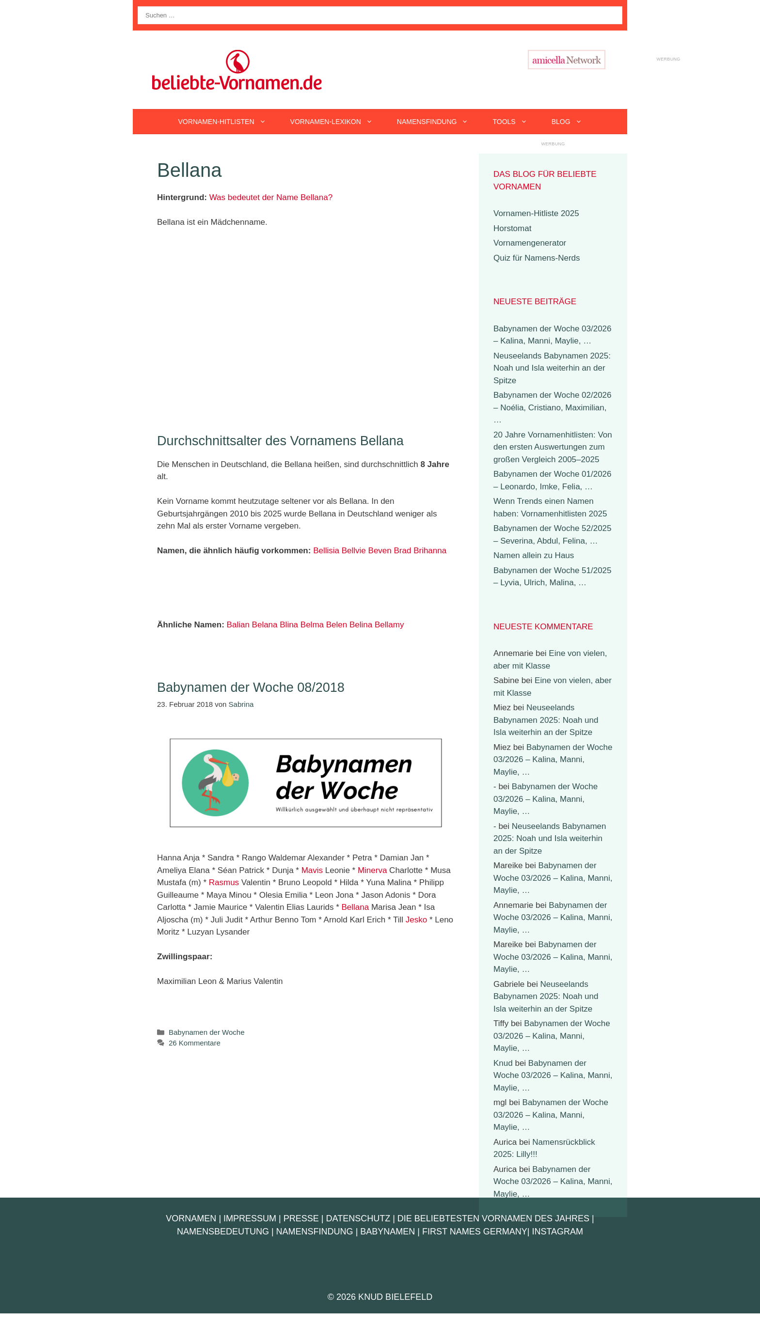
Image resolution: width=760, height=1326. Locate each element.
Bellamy (389, 624)
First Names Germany (474, 1231)
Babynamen (387, 1231)
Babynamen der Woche (206, 1032)
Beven (380, 550)
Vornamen (191, 1218)
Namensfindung (439, 121)
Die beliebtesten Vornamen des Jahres (493, 1218)
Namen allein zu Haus (533, 555)
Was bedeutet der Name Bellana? (271, 197)
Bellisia (326, 550)
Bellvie (354, 550)
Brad (402, 550)
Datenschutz (358, 1218)
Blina (289, 624)
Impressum (249, 1218)
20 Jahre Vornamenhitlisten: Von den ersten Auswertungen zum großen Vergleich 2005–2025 (552, 447)
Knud (503, 1063)
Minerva (372, 870)
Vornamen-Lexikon (337, 121)
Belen (336, 624)
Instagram (557, 1231)
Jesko (416, 919)
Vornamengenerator (529, 243)
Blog (573, 121)
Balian (238, 624)
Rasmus (224, 882)
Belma (312, 624)
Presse (301, 1218)
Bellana (355, 907)
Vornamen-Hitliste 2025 (536, 213)
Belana (265, 624)
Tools (515, 121)
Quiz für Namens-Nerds (536, 258)
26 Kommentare (195, 1043)
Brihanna (429, 550)
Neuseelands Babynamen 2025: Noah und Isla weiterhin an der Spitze (552, 368)
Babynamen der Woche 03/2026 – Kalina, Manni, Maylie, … (552, 760)
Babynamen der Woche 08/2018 (251, 687)
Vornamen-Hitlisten (228, 121)
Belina (360, 624)
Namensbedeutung (223, 1231)
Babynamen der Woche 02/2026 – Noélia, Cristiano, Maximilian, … (552, 407)
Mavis (312, 870)
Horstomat (512, 228)
